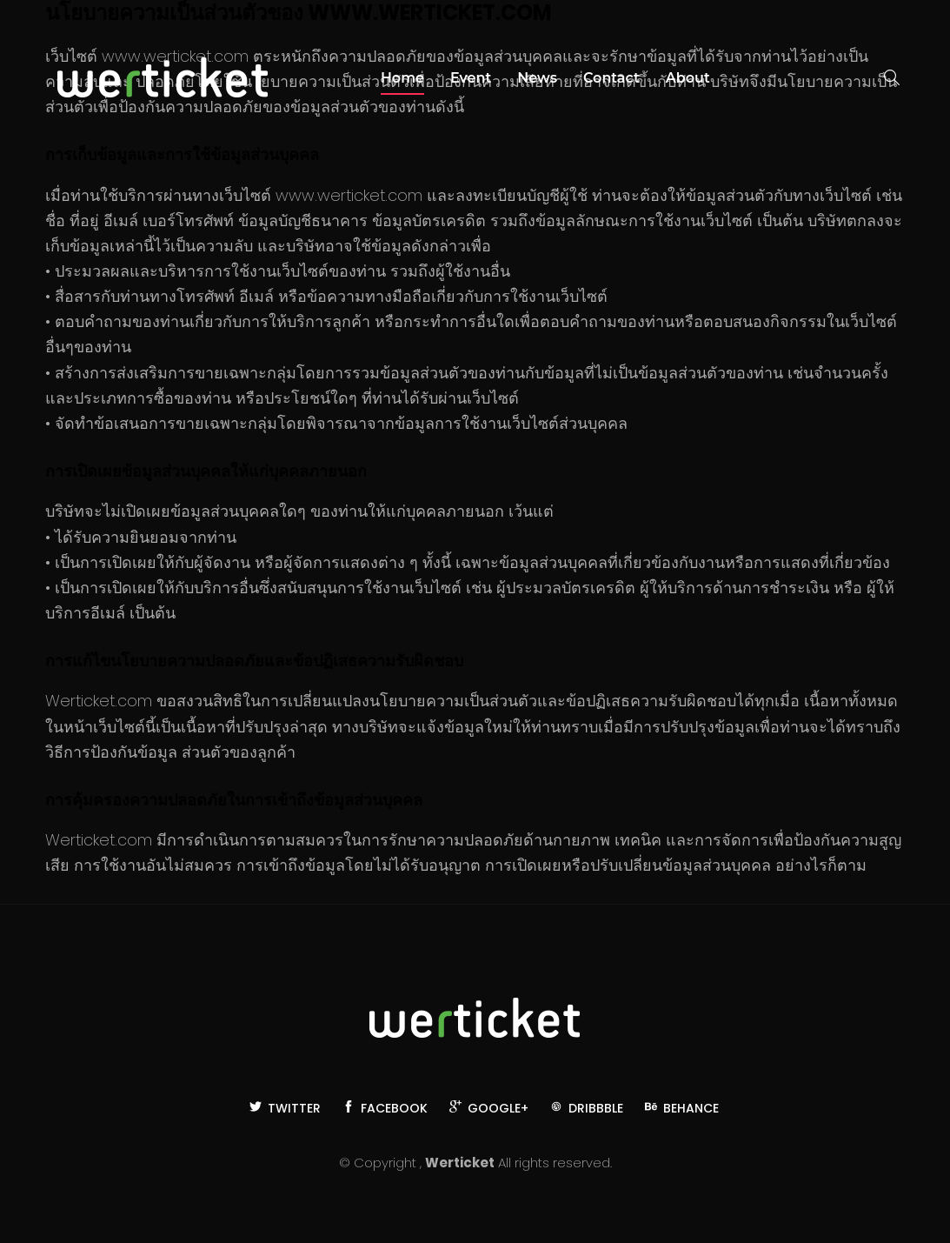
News (537, 78)
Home (402, 78)
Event (470, 78)
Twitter (285, 1108)
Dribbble (586, 1108)
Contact (611, 78)
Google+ (488, 1108)
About (688, 78)
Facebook (385, 1108)
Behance (682, 1108)
